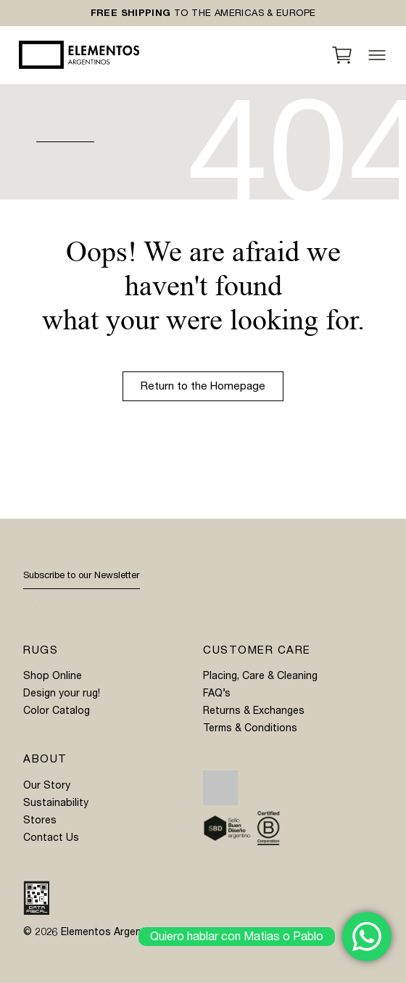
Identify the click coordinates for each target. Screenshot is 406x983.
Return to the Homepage (203, 385)
